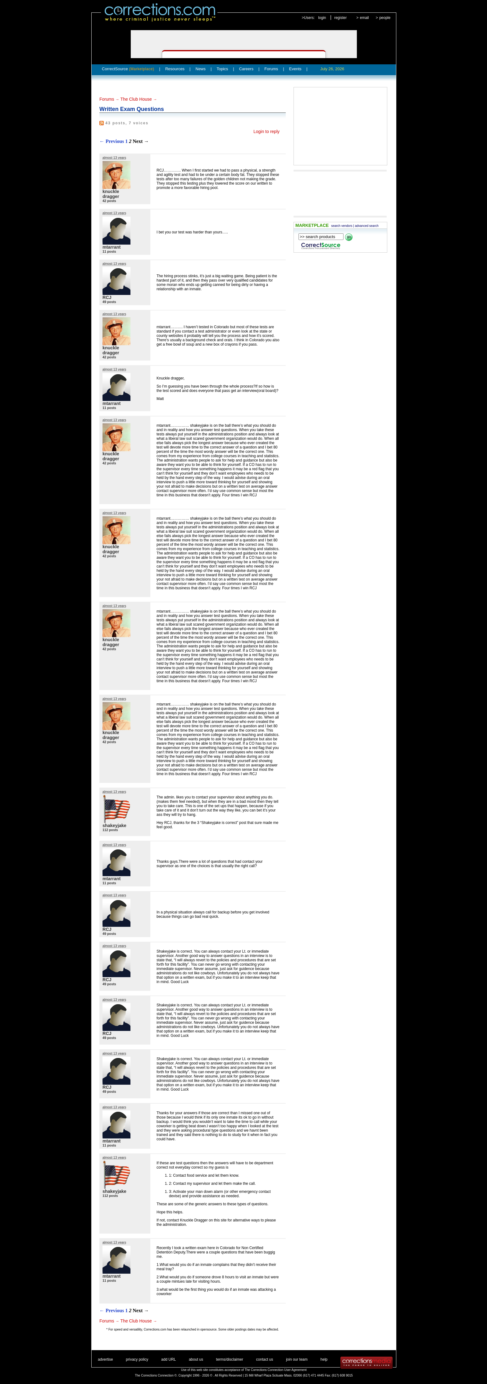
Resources (174, 69)
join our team (296, 1359)
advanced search (367, 226)
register (340, 18)
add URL (168, 1359)
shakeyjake (114, 825)
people (384, 18)
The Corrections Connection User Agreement (276, 1370)
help (324, 1359)
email (364, 18)
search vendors (341, 226)
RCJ (107, 297)
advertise (105, 1359)
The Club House (136, 99)
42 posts (109, 201)
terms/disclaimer (229, 1359)
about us (196, 1359)
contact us (264, 1359)
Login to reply (266, 131)
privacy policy (137, 1359)
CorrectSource (128, 69)
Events (295, 69)
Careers (246, 69)
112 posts (110, 830)
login (322, 18)
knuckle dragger (110, 194)
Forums (271, 69)
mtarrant (111, 247)
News (201, 69)
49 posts (109, 302)
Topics (222, 69)
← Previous (111, 141)
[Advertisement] (340, 126)
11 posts (109, 251)
